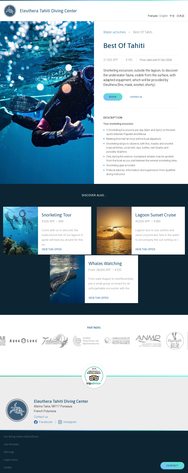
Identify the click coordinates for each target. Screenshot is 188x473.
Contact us (41, 416)
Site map (9, 452)
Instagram (70, 422)
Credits (8, 467)
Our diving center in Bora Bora (21, 436)
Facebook (46, 422)
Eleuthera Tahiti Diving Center (40, 10)
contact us (136, 96)
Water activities (114, 32)
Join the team (11, 444)
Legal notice (10, 459)
